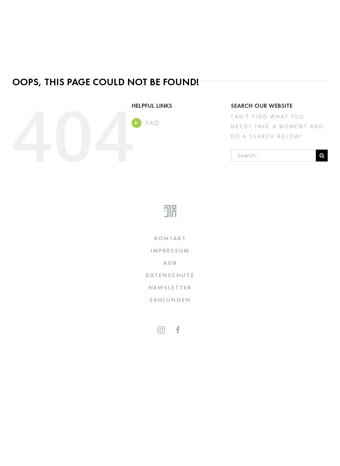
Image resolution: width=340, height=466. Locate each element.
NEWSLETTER (170, 287)
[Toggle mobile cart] (305, 13)
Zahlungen (170, 299)
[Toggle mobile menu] (323, 13)
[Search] (322, 155)
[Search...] (273, 155)
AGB (170, 262)
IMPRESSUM (170, 250)
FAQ (153, 123)
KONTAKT (170, 238)
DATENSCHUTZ (170, 275)
